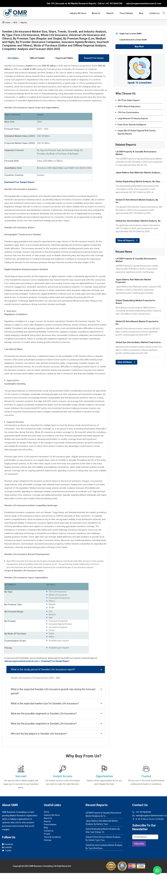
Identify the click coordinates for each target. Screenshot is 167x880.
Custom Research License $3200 (133, 40)
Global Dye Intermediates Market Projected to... (139, 342)
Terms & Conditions (52, 837)
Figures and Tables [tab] (64, 58)
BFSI (15, 22)
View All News (126, 362)
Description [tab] (13, 58)
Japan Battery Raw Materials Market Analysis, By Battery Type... (102, 822)
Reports (110, 13)
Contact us (154, 13)
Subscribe (139, 843)
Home (6, 22)
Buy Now (139, 46)
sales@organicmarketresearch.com (143, 3)
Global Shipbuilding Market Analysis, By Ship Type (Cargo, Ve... (103, 830)
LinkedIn (7, 847)
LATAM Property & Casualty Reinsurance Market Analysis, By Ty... (103, 814)
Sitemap (47, 840)
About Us (96, 13)
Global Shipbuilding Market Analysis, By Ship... (139, 181)
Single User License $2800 (130, 34)
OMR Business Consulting (41, 866)
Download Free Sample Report (55, 661)
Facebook (7, 844)
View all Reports (127, 240)
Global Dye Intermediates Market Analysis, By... (139, 221)
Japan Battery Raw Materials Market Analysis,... (139, 172)
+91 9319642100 (113, 3)
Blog (141, 13)
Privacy (47, 834)
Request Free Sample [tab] (94, 58)
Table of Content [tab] (37, 58)
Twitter (7, 850)
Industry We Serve (78, 13)
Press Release (126, 13)
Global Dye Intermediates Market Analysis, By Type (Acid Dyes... (104, 846)
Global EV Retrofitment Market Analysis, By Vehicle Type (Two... (103, 838)
